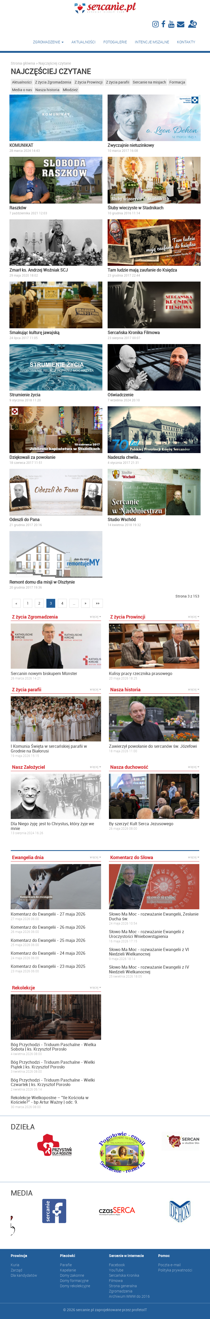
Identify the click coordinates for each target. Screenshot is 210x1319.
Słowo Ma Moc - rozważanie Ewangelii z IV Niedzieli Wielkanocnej (149, 969)
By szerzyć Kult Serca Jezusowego (141, 824)
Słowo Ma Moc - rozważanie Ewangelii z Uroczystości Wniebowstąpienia (146, 934)
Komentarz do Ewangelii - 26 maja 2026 (48, 927)
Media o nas (22, 89)
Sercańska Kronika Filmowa (134, 332)
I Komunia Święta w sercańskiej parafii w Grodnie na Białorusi (49, 748)
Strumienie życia (24, 395)
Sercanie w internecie (126, 1255)
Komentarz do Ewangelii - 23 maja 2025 (48, 966)
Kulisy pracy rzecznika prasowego (140, 673)
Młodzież (70, 89)
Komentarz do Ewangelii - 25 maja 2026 (48, 940)
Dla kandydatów (24, 1275)
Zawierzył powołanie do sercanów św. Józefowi (153, 746)
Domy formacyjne (74, 1280)
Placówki (67, 1255)
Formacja (177, 82)
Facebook (117, 1264)
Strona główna (23, 63)
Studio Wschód (122, 519)
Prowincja (19, 1255)
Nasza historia (47, 89)
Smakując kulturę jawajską (34, 332)
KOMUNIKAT (21, 145)
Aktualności (83, 41)
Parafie (66, 1264)
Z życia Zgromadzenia (53, 82)
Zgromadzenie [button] (48, 41)
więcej (95, 616)
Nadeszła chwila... (124, 457)
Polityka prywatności (175, 1270)
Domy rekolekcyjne (75, 1285)
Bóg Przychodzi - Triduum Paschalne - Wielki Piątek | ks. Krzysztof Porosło (53, 1064)
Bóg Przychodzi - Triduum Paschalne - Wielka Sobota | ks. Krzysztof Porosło (53, 1047)
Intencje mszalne (152, 41)
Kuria (15, 1264)
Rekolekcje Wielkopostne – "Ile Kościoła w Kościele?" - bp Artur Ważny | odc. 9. (50, 1100)
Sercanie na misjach (149, 82)
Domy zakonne (72, 1275)
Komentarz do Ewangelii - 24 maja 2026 (48, 953)
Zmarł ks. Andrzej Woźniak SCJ (38, 270)
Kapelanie (68, 1270)
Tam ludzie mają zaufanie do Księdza (142, 270)
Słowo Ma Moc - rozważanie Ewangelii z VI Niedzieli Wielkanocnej (149, 952)
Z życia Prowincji (89, 82)
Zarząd (16, 1270)
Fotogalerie (115, 41)
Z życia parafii (117, 82)
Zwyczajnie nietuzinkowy (131, 145)
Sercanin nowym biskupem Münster (44, 673)
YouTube (116, 1270)
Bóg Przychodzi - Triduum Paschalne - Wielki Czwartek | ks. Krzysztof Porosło (53, 1082)
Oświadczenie (120, 395)
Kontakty (186, 41)
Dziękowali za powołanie (32, 457)
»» (98, 603)
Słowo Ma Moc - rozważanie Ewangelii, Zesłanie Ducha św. (153, 916)
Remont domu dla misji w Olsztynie (42, 582)
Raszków (17, 208)
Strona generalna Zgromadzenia (123, 1288)
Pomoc (164, 1255)
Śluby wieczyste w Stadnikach (135, 208)
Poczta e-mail (169, 1264)
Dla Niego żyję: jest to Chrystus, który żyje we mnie (52, 826)
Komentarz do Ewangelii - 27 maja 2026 (48, 914)
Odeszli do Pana (24, 519)
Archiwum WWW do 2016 (129, 1296)
